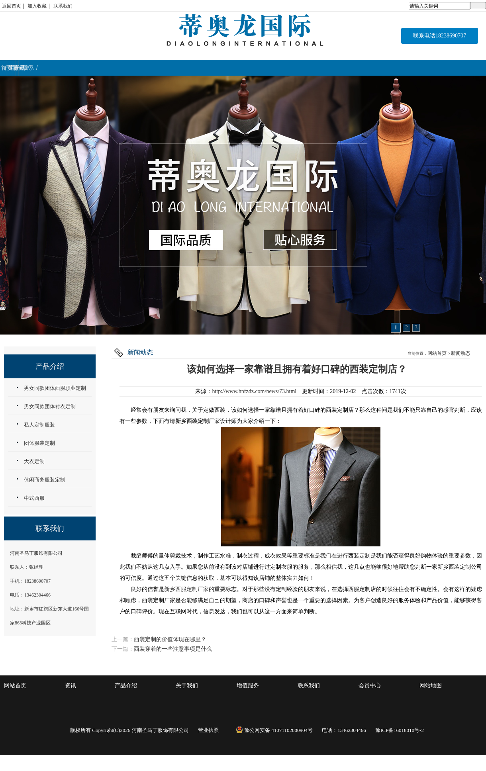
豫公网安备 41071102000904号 (274, 730)
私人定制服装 (39, 425)
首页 (40, 68)
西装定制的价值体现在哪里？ (170, 639)
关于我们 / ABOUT (197, 68)
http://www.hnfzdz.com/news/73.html (254, 391)
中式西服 (34, 498)
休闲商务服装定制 (44, 480)
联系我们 (63, 6)
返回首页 (11, 6)
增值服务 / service (283, 68)
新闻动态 (460, 353)
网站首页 (437, 353)
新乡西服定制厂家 (186, 589)
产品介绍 (126, 686)
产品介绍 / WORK (117, 68)
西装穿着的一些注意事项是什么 (173, 649)
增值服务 (248, 686)
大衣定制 (34, 461)
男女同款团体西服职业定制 (55, 388)
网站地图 (430, 686)
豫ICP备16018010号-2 (399, 730)
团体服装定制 (39, 443)
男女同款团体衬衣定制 (50, 406)
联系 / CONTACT (444, 68)
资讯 (70, 686)
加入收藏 (37, 6)
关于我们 (187, 686)
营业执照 (208, 730)
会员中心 (370, 686)
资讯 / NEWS (364, 68)
